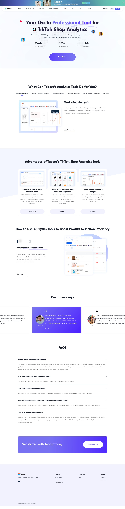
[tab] (20, 241)
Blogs (89, 8)
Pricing (65, 8)
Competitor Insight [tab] (58, 94)
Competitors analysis (54, 8)
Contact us (81, 8)
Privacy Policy (103, 480)
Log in (112, 8)
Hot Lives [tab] (106, 94)
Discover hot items (30, 8)
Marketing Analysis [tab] (22, 94)
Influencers (41, 8)
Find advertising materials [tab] (91, 94)
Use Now (117, 8)
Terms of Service (104, 483)
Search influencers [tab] (73, 94)
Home (19, 8)
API (72, 8)
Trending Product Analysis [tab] (40, 94)
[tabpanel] (62, 116)
